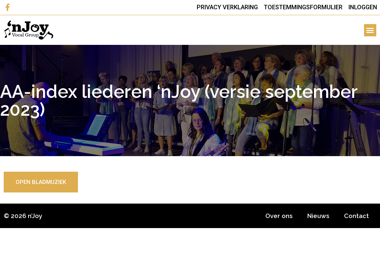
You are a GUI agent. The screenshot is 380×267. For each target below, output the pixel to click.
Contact (356, 216)
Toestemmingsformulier (303, 7)
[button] (370, 30)
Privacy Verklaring (227, 7)
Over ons (278, 216)
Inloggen (362, 7)
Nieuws (318, 216)
